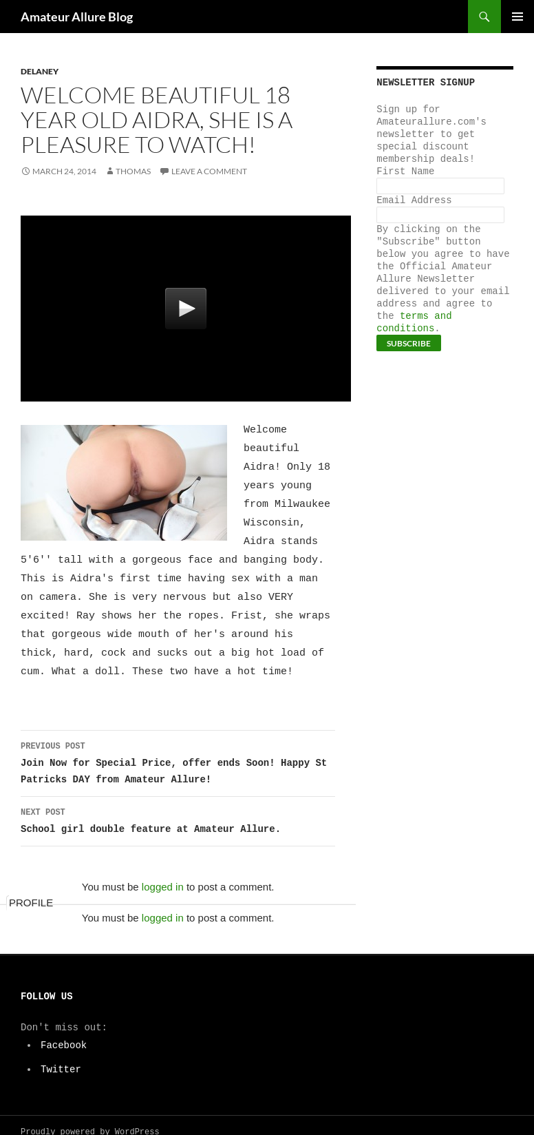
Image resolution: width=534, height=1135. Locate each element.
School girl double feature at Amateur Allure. (178, 805)
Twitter (61, 1054)
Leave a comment (209, 171)
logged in (163, 872)
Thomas (133, 171)
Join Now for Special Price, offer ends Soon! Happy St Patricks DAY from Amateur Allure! (178, 747)
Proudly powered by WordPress (90, 1118)
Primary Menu (517, 16)
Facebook (64, 1030)
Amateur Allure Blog (77, 16)
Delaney (39, 71)
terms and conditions (413, 322)
